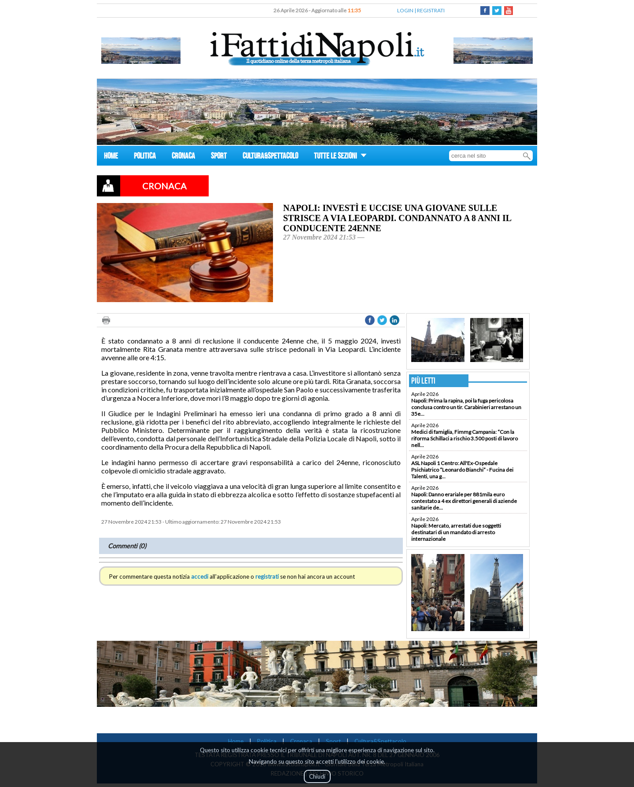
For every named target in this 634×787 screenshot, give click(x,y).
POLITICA (145, 157)
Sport (333, 741)
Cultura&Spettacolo (380, 741)
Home (235, 741)
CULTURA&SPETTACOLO (270, 157)
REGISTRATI (431, 10)
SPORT (219, 157)
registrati (267, 576)
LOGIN (405, 10)
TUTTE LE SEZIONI (340, 157)
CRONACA (183, 157)
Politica (266, 741)
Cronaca (301, 741)
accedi (199, 576)
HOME (111, 157)
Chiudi (317, 776)
